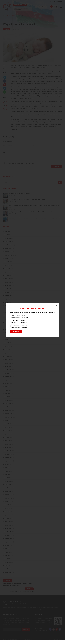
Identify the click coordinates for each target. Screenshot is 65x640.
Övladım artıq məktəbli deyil (19, 327)
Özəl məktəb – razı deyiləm (19, 322)
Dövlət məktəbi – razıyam (19, 315)
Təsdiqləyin (15, 331)
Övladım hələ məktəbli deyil (19, 325)
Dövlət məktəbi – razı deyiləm (20, 317)
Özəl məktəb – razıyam (18, 320)
